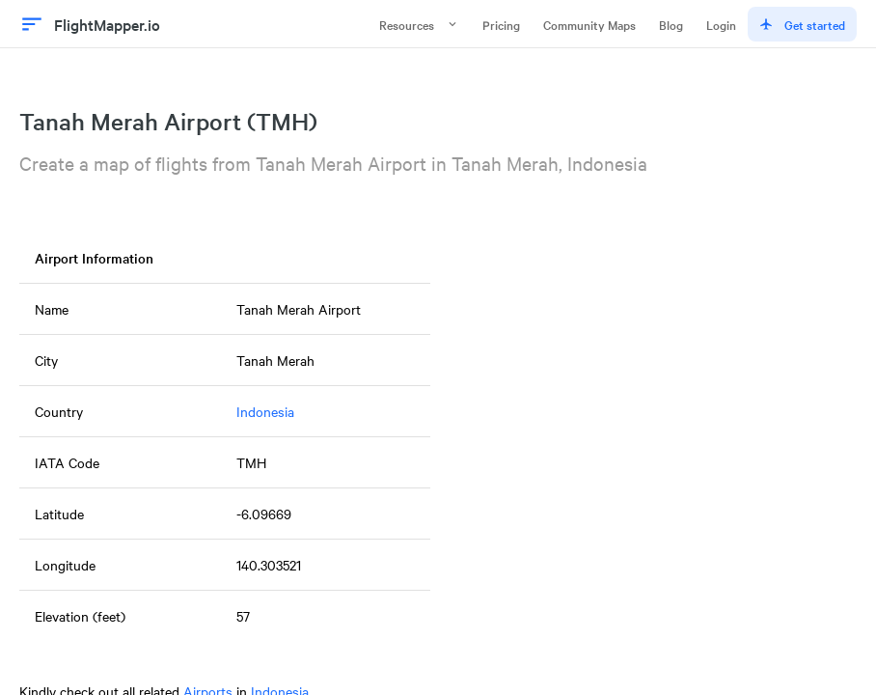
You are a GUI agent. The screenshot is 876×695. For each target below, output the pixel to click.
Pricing (501, 24)
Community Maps (589, 24)
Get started (802, 24)
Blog (671, 24)
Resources (419, 24)
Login (721, 24)
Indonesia (265, 411)
